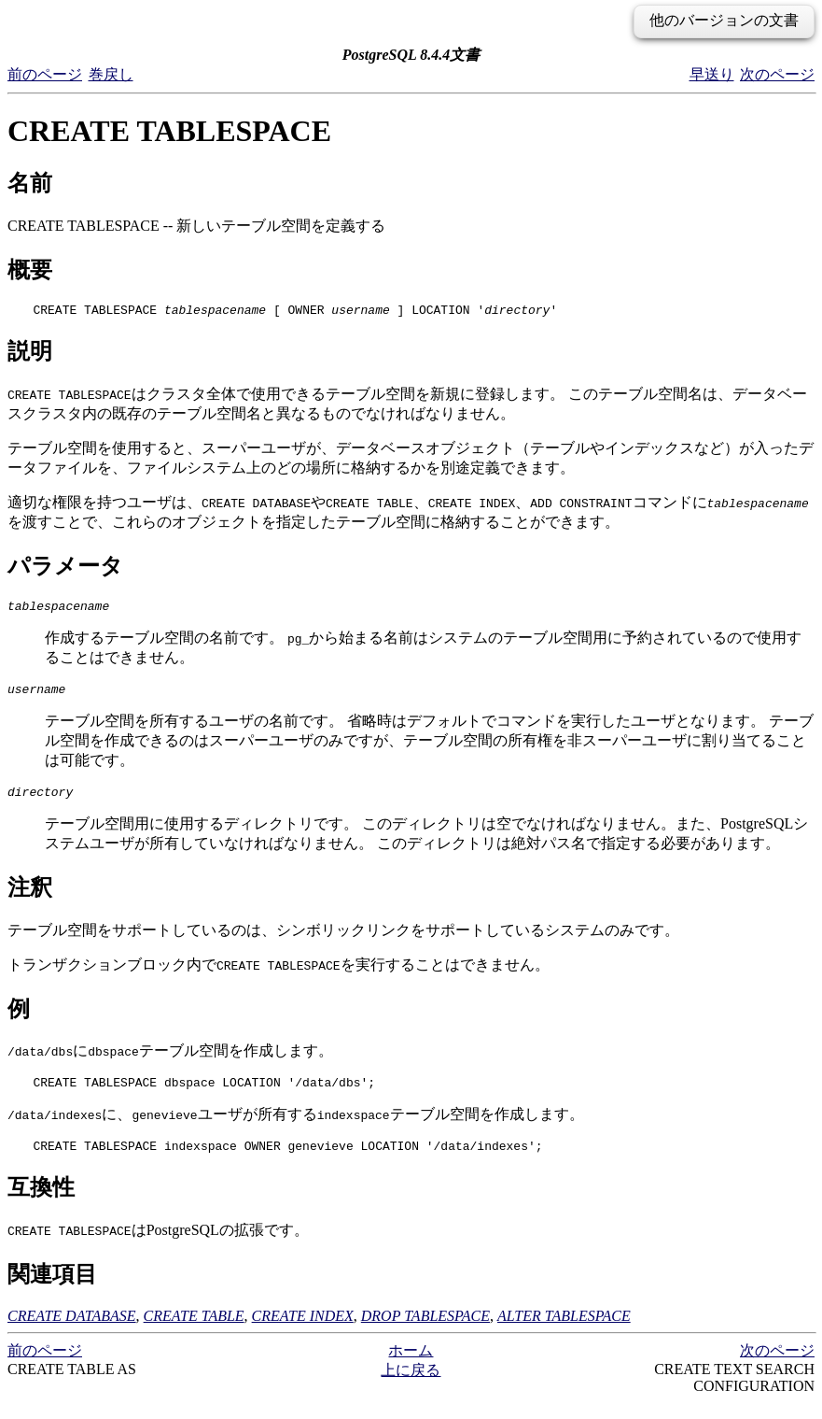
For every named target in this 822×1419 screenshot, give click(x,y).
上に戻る (410, 1387)
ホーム (410, 1367)
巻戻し (111, 74)
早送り (712, 74)
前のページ (44, 74)
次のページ (777, 74)
